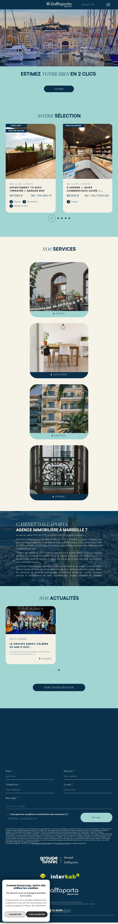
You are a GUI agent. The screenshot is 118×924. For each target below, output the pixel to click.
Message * (12, 799)
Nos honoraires (30, 905)
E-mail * (68, 786)
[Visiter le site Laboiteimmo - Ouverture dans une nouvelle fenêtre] (59, 915)
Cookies (91, 905)
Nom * (9, 772)
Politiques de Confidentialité (41, 845)
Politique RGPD (81, 905)
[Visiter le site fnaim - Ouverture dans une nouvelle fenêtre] (43, 877)
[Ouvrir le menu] (108, 4)
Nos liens (71, 905)
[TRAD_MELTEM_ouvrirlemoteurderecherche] (93, 5)
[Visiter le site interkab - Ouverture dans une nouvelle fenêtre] (65, 877)
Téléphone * (13, 786)
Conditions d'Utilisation (63, 845)
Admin (64, 905)
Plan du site (41, 905)
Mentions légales (53, 905)
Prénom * (69, 772)
